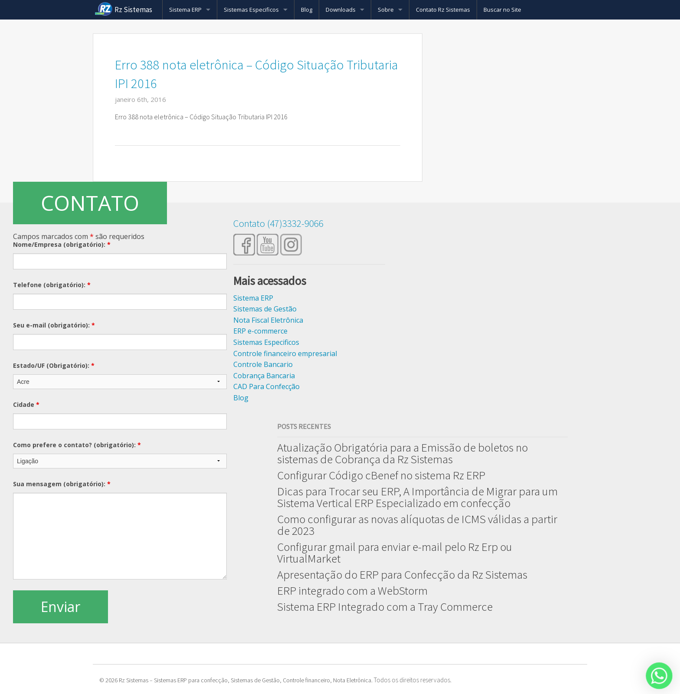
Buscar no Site (502, 9)
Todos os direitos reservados (412, 680)
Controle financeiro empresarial (285, 353)
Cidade (26, 404)
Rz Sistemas (133, 9)
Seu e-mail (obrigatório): (54, 325)
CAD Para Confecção (266, 386)
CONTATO (90, 203)
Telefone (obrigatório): (52, 285)
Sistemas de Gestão (265, 309)
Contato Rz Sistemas (443, 9)
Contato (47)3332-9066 (278, 223)
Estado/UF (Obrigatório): (54, 365)
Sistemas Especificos (251, 9)
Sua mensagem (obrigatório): (62, 484)
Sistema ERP (185, 9)
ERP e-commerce (260, 331)
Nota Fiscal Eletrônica (268, 320)
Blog (306, 9)
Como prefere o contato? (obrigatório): (77, 445)
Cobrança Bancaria (264, 375)
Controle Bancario (263, 364)
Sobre (386, 9)
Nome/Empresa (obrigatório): (62, 244)
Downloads (341, 9)
